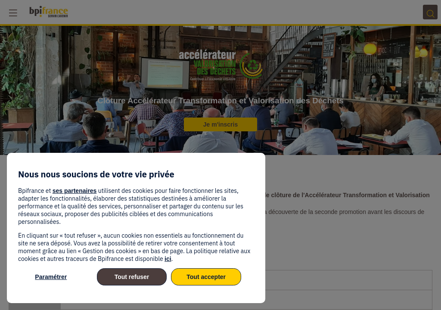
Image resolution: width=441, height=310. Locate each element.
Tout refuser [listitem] (132, 276)
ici (168, 258)
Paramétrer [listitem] (51, 276)
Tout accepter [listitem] (206, 276)
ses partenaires (75, 190)
